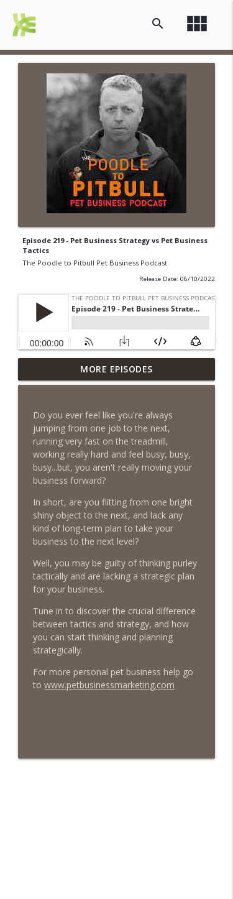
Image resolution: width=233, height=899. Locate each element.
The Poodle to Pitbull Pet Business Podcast (94, 262)
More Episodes (116, 369)
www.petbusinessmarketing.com (109, 685)
